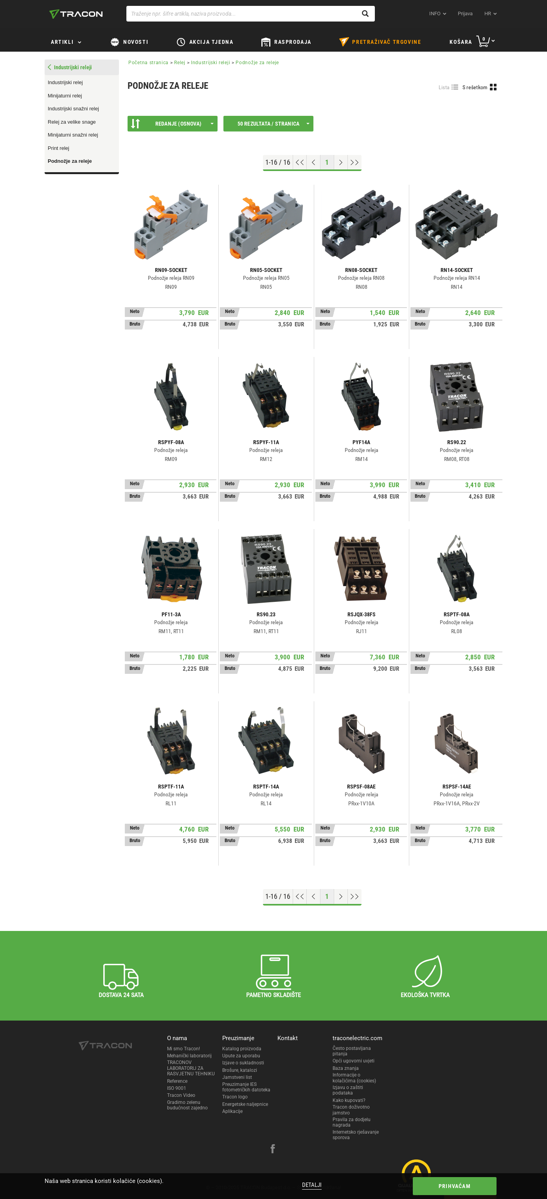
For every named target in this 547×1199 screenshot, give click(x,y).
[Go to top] (300, 162)
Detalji (312, 1184)
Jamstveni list (237, 1077)
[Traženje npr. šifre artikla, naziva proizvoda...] (250, 14)
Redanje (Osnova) (172, 123)
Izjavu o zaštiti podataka (348, 1090)
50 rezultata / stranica (273, 124)
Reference (177, 1081)
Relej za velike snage (72, 122)
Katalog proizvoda (241, 1048)
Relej (179, 62)
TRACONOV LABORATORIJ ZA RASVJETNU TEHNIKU (191, 1068)
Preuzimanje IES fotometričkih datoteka (246, 1087)
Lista (444, 87)
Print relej (58, 148)
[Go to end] (355, 162)
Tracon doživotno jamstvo (351, 1109)
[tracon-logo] (76, 14)
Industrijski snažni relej (73, 109)
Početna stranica (148, 62)
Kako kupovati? (349, 1100)
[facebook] (273, 1149)
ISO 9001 (176, 1088)
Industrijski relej (65, 82)
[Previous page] (313, 162)
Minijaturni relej (65, 96)
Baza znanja (346, 1068)
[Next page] (341, 162)
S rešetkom (475, 87)
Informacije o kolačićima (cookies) (354, 1077)
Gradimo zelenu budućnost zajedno (187, 1105)
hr (487, 13)
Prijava (465, 13)
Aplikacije (232, 1111)
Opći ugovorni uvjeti (353, 1061)
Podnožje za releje (70, 161)
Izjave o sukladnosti (243, 1063)
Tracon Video (181, 1095)
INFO (435, 13)
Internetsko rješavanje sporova (356, 1134)
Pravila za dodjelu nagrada (352, 1122)
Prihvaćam (455, 1186)
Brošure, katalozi (239, 1070)
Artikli (62, 42)
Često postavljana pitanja (352, 1051)
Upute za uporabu (241, 1056)
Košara (461, 42)
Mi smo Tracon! (183, 1048)
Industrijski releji (210, 62)
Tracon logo (235, 1097)
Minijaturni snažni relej (73, 135)
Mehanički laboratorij (189, 1056)
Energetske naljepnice (245, 1104)
